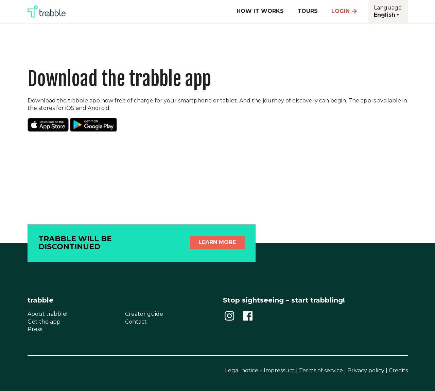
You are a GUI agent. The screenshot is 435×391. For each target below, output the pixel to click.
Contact (136, 322)
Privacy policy (365, 370)
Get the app (44, 322)
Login (344, 11)
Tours (307, 11)
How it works (260, 11)
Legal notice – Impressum (260, 370)
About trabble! (47, 314)
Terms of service (321, 370)
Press (35, 329)
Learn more (217, 242)
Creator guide (144, 314)
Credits (398, 370)
